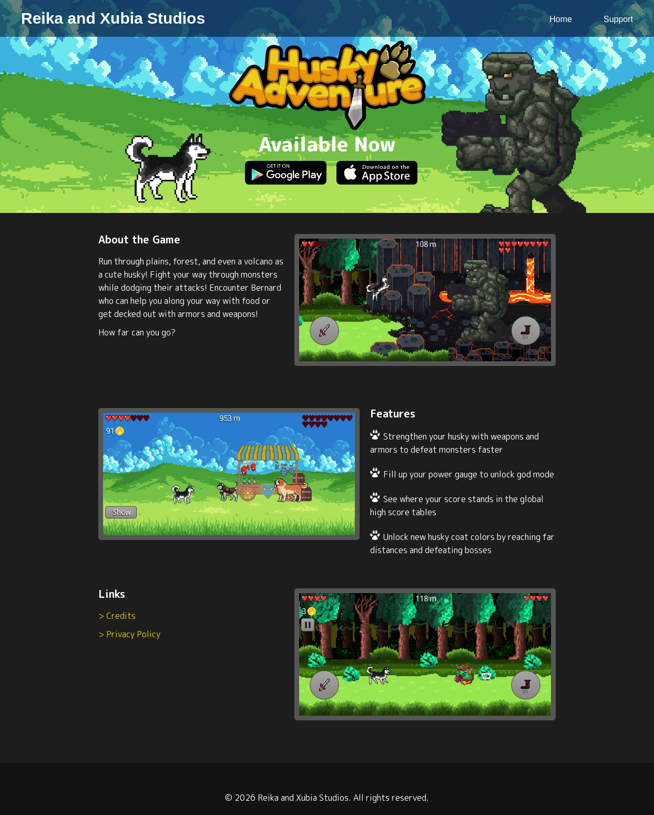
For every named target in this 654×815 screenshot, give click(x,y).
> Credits (117, 616)
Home (560, 19)
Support (618, 19)
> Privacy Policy (129, 634)
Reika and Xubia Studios (113, 18)
